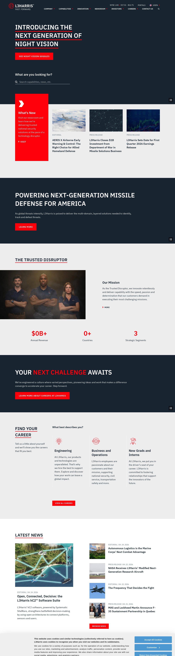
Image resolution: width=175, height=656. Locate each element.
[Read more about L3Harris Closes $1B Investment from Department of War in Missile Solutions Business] (106, 135)
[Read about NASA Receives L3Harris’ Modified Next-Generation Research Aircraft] (123, 571)
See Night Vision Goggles (34, 56)
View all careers (64, 503)
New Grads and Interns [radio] (143, 462)
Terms (101, 646)
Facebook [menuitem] (125, 646)
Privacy (75, 646)
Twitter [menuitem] (133, 646)
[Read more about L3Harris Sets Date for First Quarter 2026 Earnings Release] (143, 135)
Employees (63, 646)
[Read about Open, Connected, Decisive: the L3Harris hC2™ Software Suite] (44, 584)
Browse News (99, 626)
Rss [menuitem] (150, 646)
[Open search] (158, 9)
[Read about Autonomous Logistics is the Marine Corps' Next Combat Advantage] (123, 551)
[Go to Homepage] (28, 647)
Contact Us (50, 646)
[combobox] (42, 82)
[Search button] (16, 82)
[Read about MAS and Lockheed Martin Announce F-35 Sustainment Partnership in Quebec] (123, 610)
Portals (111, 646)
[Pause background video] (171, 239)
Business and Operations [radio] (106, 462)
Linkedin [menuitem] (129, 646)
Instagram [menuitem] (138, 646)
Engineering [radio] (69, 462)
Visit (23, 141)
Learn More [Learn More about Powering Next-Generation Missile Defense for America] (26, 227)
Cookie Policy (89, 646)
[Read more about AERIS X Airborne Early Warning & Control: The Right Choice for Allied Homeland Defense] (69, 135)
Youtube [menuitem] (142, 646)
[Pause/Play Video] (171, 100)
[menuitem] (141, 5)
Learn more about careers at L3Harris (42, 395)
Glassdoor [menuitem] (146, 646)
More (106, 307)
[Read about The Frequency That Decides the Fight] (123, 591)
